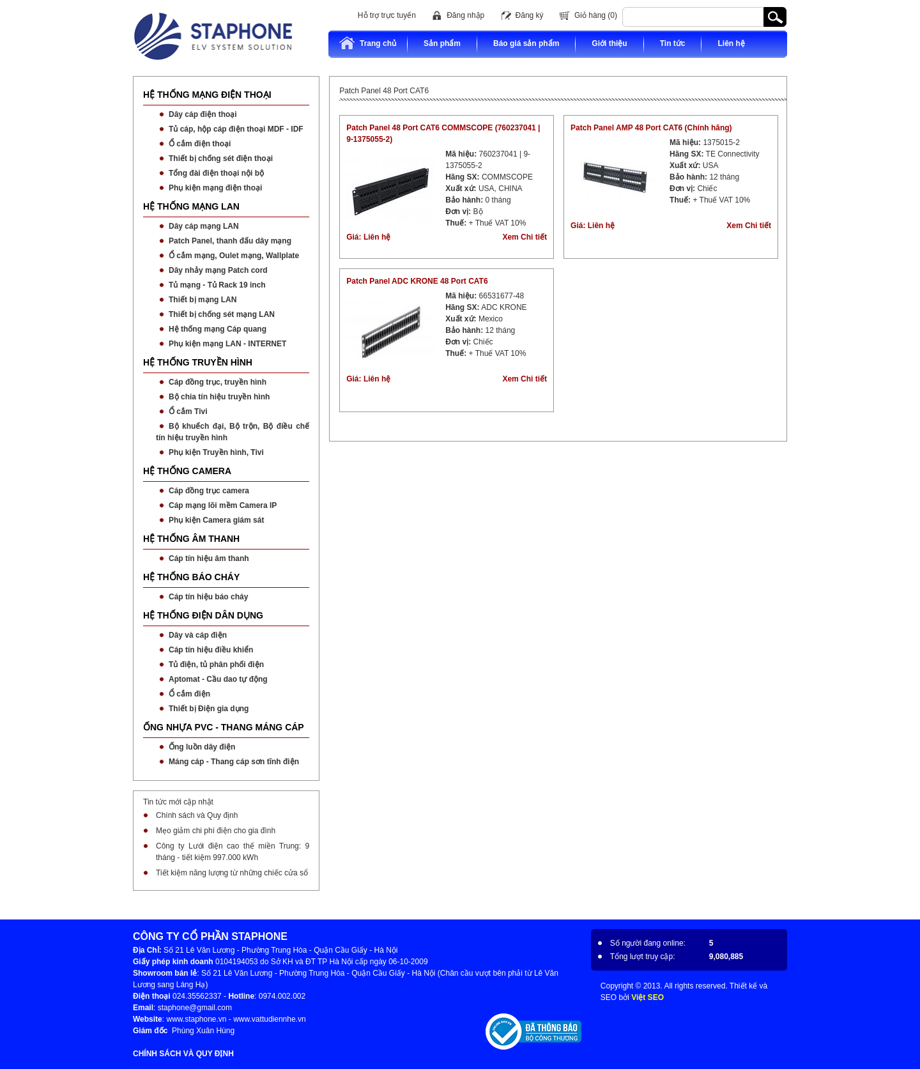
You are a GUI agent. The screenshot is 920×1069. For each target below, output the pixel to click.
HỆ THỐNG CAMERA (187, 471)
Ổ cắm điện (189, 693)
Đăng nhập (465, 15)
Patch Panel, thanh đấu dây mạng (230, 240)
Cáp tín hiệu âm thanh (209, 558)
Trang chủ (367, 43)
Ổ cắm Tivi (188, 411)
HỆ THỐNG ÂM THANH (191, 539)
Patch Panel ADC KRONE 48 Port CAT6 (416, 281)
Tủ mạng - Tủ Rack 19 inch (217, 285)
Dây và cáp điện (198, 635)
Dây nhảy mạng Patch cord (218, 270)
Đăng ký (530, 15)
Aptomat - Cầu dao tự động (218, 679)
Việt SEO (647, 997)
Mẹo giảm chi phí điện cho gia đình (215, 830)
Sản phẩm (442, 43)
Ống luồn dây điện (202, 746)
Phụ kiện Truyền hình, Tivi (216, 452)
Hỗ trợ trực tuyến (387, 15)
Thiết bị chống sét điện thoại (221, 158)
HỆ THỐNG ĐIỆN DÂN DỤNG (203, 615)
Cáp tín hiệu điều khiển (211, 649)
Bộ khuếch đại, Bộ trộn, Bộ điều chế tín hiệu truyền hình (232, 432)
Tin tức (673, 43)
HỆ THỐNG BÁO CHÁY (191, 577)
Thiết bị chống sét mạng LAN (222, 314)
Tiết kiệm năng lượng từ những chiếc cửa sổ (232, 872)
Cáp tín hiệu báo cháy (208, 596)
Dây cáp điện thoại (203, 114)
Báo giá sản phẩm (526, 43)
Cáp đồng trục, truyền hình (217, 382)
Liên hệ (730, 43)
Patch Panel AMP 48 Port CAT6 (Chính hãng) (651, 127)
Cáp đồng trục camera (209, 490)
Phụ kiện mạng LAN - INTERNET (227, 343)
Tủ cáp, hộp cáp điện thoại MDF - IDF (236, 129)
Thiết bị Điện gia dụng (209, 708)
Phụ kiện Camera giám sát (216, 520)
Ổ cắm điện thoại (200, 143)
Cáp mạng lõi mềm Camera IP (223, 505)
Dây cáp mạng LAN (204, 226)
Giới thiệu (609, 43)
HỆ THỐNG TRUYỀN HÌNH (197, 362)
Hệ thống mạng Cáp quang (217, 329)
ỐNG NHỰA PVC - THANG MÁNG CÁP (223, 727)
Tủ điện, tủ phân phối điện (216, 664)
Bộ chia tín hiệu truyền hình (219, 396)
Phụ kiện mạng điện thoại (215, 187)
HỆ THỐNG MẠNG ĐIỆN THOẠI (207, 94)
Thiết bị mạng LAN (202, 299)
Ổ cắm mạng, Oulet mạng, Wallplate (234, 255)
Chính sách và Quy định (197, 815)
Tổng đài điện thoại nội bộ (216, 173)
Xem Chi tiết (524, 237)
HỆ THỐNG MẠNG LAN (191, 206)
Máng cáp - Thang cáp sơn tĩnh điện (234, 761)
